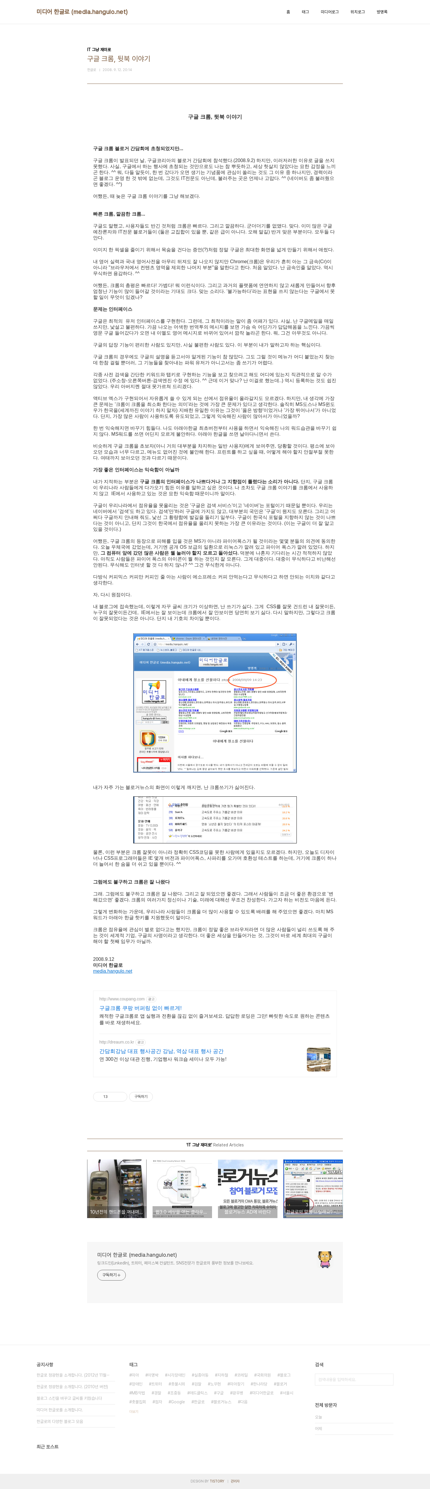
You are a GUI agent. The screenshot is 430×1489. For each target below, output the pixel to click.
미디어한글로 (263, 1393)
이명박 (153, 1375)
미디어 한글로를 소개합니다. (60, 1410)
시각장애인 (176, 1375)
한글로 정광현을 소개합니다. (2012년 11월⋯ (73, 1375)
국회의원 (264, 1375)
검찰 (197, 1384)
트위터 (156, 1384)
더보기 (133, 1412)
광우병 (238, 1393)
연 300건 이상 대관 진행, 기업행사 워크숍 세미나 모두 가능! (163, 1059)
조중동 (175, 1393)
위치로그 (358, 12)
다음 (243, 1401)
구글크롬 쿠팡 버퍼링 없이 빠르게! (140, 1008)
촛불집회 (139, 1401)
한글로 (199, 1401)
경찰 (157, 1393)
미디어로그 (330, 12)
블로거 (281, 1384)
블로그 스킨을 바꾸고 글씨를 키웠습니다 (69, 1398)
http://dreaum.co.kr (116, 1042)
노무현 (215, 1384)
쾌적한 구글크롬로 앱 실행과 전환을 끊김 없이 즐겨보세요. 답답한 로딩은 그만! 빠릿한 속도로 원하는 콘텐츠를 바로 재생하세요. (214, 1019)
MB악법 (138, 1393)
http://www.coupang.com (122, 999)
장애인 (137, 1384)
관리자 (235, 1481)
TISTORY (217, 1481)
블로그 (285, 1375)
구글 (220, 1393)
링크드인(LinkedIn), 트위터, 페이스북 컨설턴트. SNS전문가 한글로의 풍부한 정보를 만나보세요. (175, 1263)
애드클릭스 (199, 1393)
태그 (305, 12)
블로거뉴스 (222, 1401)
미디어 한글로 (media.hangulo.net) (82, 11)
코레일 (242, 1375)
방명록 (382, 12)
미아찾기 (237, 1384)
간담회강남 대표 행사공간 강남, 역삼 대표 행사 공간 (161, 1051)
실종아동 (201, 1375)
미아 (135, 1375)
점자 (158, 1401)
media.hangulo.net (112, 971)
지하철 (222, 1375)
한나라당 (260, 1384)
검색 (387, 1379)
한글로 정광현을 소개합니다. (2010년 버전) (72, 1386)
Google (178, 1401)
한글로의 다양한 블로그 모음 (60, 1421)
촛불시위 (178, 1384)
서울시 (288, 1393)
